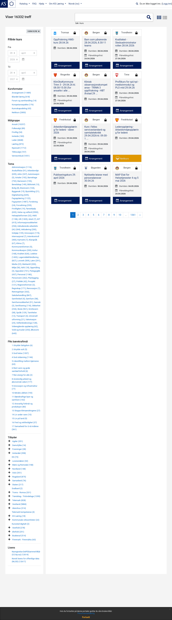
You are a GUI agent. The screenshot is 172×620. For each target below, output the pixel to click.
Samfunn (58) (32, 299)
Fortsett (86, 617)
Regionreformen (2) (26, 285)
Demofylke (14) (19, 445)
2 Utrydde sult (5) (19, 349)
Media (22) (17, 264)
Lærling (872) (18, 144)
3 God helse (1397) (20, 353)
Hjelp (42, 3)
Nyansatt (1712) (19, 148)
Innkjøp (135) (18, 233)
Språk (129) (21, 312)
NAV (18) (25, 267)
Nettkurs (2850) (19, 112)
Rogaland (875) (19, 477)
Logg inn (166, 3)
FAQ (34, 3)
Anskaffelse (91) (19, 170)
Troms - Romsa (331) (21, 492)
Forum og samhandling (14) (24, 100)
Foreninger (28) (19, 449)
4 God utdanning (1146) (22, 357)
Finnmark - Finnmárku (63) (24, 539)
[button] (159, 17)
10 (120, 215)
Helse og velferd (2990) (27, 212)
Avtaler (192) (21, 177)
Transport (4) (22, 316)
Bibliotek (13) (33, 184)
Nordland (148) (19, 469)
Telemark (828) (19, 500)
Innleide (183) (18, 136)
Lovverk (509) (23, 260)
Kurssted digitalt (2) (20, 524)
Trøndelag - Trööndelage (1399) (26, 496)
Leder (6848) (17, 140)
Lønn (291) (35, 260)
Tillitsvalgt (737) (19, 152)
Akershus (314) (19, 508)
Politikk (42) (21, 281)
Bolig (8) (15, 188)
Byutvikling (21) (32, 191)
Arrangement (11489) (21, 93)
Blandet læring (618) (21, 97)
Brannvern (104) (27, 188)
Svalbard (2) (17, 488)
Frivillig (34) (17, 132)
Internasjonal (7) (19, 236)
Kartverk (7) (22, 240)
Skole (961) (22, 309)
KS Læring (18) (19, 516)
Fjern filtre (32, 31)
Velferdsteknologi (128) (26, 323)
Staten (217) (17, 484)
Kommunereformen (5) (22, 247)
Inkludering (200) (28, 229)
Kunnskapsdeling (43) (21, 108)
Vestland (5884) (19, 504)
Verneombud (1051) (21, 156)
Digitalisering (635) (20, 195)
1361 (133, 215)
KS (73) (15, 457)
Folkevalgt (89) (18, 128)
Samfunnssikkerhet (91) (22, 302)
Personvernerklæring (85, 613)
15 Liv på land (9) (19, 418)
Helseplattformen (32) (22, 215)
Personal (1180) (24, 274)
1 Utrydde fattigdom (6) (22, 345)
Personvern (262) (19, 278)
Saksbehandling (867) (21, 295)
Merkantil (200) (29, 264)
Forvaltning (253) (24, 205)
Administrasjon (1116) (22, 167)
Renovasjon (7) (33, 288)
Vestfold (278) (18, 528)
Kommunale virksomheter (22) (25, 520)
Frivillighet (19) (18, 208)
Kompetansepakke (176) (23, 104)
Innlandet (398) (19, 453)
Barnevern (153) (24, 181)
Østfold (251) (18, 532)
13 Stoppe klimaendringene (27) (26, 410)
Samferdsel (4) (18, 299)
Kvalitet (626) (23, 254)
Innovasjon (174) (31, 233)
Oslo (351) (17, 473)
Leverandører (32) (20, 461)
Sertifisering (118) (23, 305)
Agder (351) (17, 441)
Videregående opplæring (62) (25, 326)
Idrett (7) (32, 219)
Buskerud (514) (19, 535)
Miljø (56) (16, 267)
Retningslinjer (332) (20, 292)
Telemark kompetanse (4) (23, 512)
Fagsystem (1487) (20, 202)
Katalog (24, 3)
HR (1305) (23, 219)
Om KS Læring (56, 3)
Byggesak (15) (18, 191)
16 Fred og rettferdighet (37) (24, 422)
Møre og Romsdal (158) (22, 465)
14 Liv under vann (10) (22, 414)
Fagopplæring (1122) (21, 198)
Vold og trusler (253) (21, 330)
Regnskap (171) (19, 288)
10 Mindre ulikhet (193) (22, 393)
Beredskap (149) (19, 184)
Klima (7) (20, 243)
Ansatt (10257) (18, 124)
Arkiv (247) (22, 174)
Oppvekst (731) (22, 271)
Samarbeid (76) (19, 480)
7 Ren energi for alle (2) (22, 375)
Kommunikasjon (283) (22, 250)
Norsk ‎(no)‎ (74, 3)
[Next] (140, 215)
